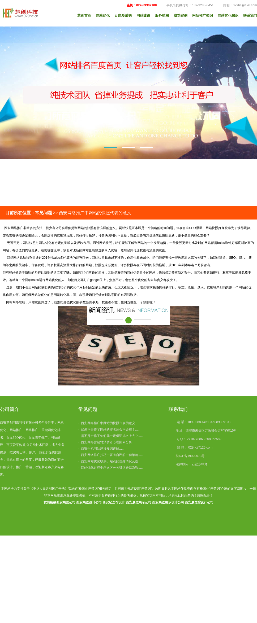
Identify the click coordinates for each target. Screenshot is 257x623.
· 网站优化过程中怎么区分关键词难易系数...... (111, 468)
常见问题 (87, 409)
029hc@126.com (200, 447)
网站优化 (103, 15)
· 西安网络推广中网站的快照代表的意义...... (109, 423)
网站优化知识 (228, 15)
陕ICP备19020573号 (190, 456)
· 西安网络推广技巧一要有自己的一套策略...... (111, 455)
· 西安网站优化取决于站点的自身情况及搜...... (111, 461)
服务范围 (162, 15)
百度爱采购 (123, 15)
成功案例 (180, 15)
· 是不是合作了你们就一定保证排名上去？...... (111, 436)
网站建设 (143, 15)
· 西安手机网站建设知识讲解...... (101, 448)
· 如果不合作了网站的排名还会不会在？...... (109, 429)
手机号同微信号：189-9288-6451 (187, 5)
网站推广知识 (202, 15)
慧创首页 (84, 15)
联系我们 (250, 15)
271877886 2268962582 (204, 439)
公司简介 (9, 409)
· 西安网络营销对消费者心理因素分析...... (107, 442)
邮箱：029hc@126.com (237, 5)
